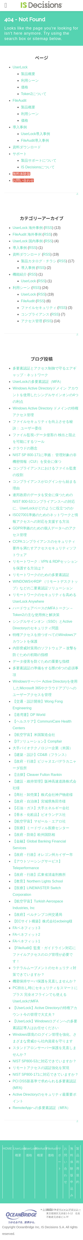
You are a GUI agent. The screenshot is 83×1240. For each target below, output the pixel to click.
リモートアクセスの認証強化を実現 (41, 1068)
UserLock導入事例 (35, 134)
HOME (7, 1148)
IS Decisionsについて (38, 167)
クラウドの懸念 (25, 448)
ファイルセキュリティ (38, 308)
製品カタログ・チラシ (38, 261)
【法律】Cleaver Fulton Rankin (37, 775)
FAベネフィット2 (26, 934)
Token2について (34, 94)
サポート (20, 154)
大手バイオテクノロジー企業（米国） (43, 748)
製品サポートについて (38, 160)
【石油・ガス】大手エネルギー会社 (41, 808)
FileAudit (19, 100)
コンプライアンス (35, 314)
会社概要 (47, 1209)
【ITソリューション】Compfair (37, 741)
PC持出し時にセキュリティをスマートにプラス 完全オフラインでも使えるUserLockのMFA (45, 994)
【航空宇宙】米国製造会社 (34, 735)
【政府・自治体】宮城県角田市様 (39, 801)
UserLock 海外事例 (28, 228)
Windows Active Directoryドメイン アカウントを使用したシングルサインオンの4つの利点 (45, 394)
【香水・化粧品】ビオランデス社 (39, 815)
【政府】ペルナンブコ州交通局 (37, 914)
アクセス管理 (31, 321)
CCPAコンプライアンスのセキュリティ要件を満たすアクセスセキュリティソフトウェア (44, 548)
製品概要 (28, 74)
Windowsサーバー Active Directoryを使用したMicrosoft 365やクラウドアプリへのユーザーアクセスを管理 (45, 688)
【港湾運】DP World (29, 715)
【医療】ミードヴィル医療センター (41, 828)
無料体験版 (21, 174)
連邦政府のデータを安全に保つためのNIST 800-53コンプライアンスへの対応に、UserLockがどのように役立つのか (44, 501)
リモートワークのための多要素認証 (41, 575)
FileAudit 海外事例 (27, 234)
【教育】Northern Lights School (38, 881)
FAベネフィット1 (26, 941)
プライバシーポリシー (69, 1209)
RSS (48, 228)
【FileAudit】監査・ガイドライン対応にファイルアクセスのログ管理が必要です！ (44, 954)
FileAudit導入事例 (35, 140)
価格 (24, 87)
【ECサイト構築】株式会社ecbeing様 (42, 921)
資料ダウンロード (27, 147)
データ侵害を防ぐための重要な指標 (41, 661)
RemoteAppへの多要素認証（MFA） (41, 1108)
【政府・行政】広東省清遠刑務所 (39, 874)
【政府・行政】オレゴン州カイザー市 (43, 854)
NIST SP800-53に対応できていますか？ (44, 1061)
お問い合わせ (23, 180)
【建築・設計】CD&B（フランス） (40, 755)
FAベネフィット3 (26, 928)
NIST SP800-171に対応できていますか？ (45, 1074)
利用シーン (30, 80)
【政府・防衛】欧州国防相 (34, 835)
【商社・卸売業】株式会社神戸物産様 (43, 795)
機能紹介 (20, 274)
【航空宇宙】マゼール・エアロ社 (39, 821)
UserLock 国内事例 (28, 241)
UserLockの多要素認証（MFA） (38, 382)
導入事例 (20, 127)
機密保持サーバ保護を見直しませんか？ (44, 981)
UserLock (20, 67)
